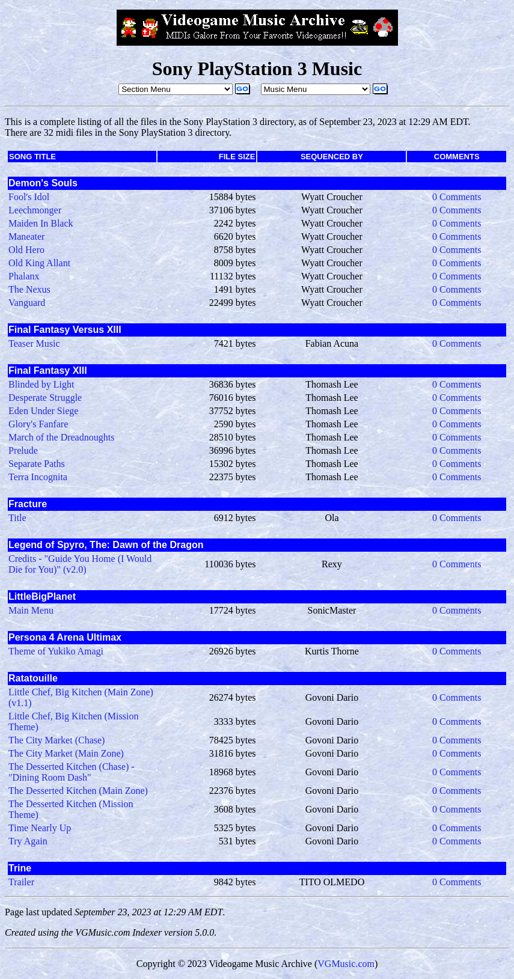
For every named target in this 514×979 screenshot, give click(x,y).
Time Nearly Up (39, 828)
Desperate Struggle (45, 397)
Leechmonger (34, 210)
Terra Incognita (37, 477)
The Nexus (29, 289)
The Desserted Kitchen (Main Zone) (78, 790)
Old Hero (26, 250)
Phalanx (24, 276)
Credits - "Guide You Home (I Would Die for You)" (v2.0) (79, 564)
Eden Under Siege (43, 411)
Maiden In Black (40, 223)
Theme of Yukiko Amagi (55, 651)
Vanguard (26, 302)
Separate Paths (36, 464)
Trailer (21, 882)
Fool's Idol (28, 197)
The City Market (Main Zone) (66, 753)
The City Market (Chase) (56, 740)
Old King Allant (39, 263)
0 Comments (456, 197)
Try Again (27, 841)
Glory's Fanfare (38, 424)
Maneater (26, 236)
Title (17, 518)
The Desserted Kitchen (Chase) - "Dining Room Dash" (71, 771)
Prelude (23, 450)
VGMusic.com (346, 964)
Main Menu (31, 610)
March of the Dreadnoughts (61, 437)
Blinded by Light (41, 384)
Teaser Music (34, 343)
